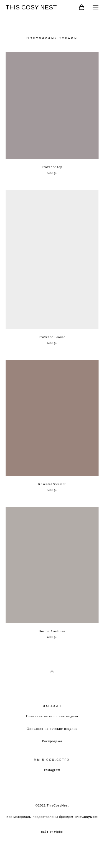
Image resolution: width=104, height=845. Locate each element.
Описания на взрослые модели (52, 716)
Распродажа (52, 741)
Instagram (52, 770)
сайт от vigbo (52, 832)
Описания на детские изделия (52, 729)
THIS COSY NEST (31, 7)
